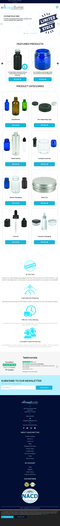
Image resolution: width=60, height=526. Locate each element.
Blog (30, 444)
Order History (30, 472)
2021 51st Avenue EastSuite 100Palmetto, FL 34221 (30, 410)
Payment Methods (30, 474)
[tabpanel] (30, 23)
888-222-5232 (30, 416)
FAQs (30, 456)
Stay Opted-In (7, 516)
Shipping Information (30, 446)
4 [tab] (29, 33)
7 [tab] (34, 33)
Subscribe (44, 388)
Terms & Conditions (30, 454)
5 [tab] (30, 33)
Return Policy (30, 459)
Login (30, 467)
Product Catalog (30, 436)
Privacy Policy (30, 449)
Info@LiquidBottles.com (30, 421)
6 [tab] (32, 33)
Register (30, 469)
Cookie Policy (30, 451)
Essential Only (20, 516)
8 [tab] (35, 33)
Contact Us (30, 441)
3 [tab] (27, 33)
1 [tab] (24, 33)
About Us (30, 439)
